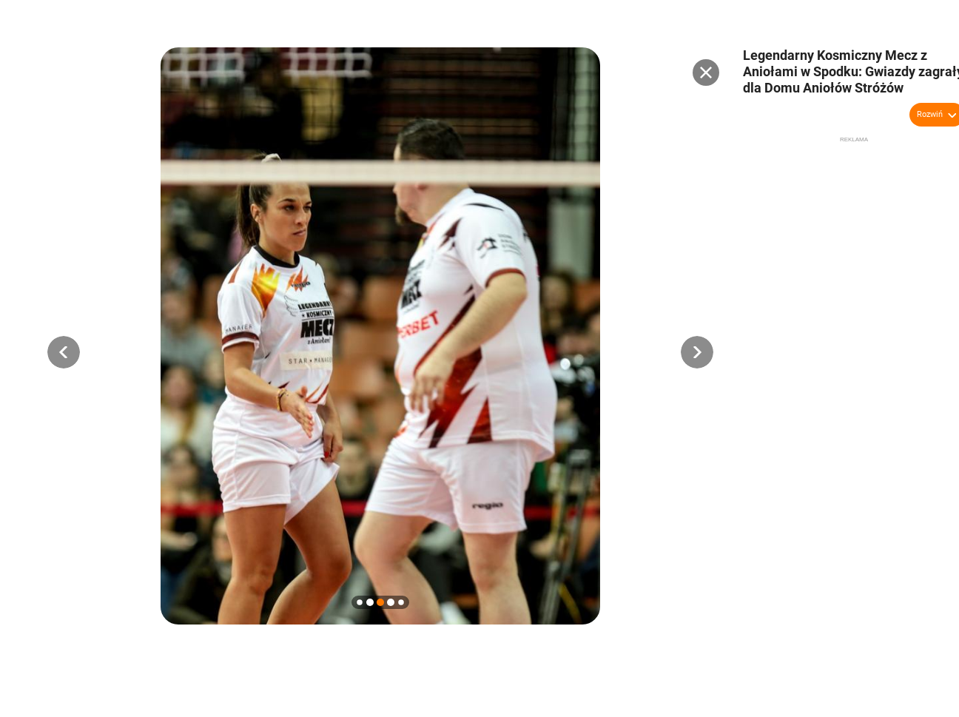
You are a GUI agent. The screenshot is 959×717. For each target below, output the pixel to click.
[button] (63, 352)
